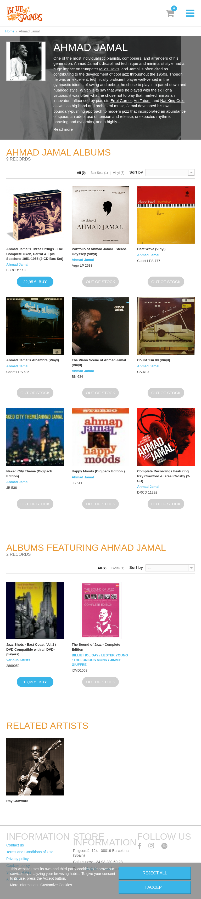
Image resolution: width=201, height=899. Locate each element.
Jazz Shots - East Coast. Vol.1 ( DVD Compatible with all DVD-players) (31, 649)
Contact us (15, 845)
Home (9, 31)
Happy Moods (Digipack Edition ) (98, 471)
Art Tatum (142, 100)
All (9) (81, 173)
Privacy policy (17, 859)
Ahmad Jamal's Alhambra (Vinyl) (32, 360)
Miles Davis (109, 69)
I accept (154, 887)
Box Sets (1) (99, 173)
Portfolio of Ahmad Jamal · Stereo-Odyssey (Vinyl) (99, 251)
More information (24, 885)
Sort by (136, 172)
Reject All (154, 873)
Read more (63, 129)
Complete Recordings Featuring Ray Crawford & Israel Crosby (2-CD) (163, 476)
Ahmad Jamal (17, 264)
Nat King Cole (172, 100)
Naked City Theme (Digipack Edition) (29, 473)
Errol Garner (121, 100)
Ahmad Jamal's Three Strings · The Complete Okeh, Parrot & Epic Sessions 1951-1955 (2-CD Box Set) (34, 253)
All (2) (102, 568)
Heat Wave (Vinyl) (151, 249)
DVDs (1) (117, 568)
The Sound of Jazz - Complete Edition (96, 647)
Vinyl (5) (118, 173)
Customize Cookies (56, 885)
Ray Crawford (17, 801)
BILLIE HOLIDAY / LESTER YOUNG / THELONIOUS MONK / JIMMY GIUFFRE (100, 660)
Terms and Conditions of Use (29, 852)
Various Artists (18, 660)
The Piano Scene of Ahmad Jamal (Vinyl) (99, 362)
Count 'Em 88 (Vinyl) (153, 360)
